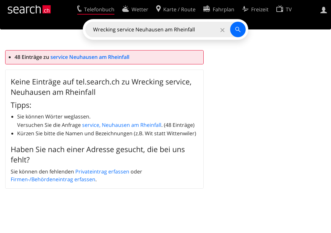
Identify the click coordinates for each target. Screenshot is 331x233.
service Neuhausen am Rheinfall (89, 57)
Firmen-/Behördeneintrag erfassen (53, 179)
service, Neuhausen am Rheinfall (121, 124)
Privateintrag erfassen (102, 171)
